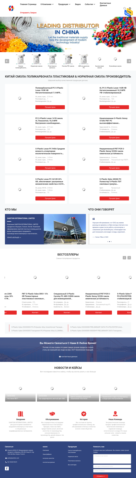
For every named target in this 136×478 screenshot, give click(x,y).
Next (133, 33)
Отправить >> (101, 476)
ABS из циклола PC (83, 67)
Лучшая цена (50, 107)
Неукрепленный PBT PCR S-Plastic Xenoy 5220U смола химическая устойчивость (112, 151)
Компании (46, 450)
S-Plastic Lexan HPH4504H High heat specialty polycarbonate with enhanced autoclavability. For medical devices (96, 326)
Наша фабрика (47, 454)
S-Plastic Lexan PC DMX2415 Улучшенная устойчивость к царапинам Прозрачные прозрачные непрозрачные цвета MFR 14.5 (83, 299)
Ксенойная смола (115, 66)
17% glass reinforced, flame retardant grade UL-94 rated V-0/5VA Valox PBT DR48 (37, 330)
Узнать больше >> (14, 237)
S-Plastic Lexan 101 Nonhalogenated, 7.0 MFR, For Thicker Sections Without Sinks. (96, 330)
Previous (2, 33)
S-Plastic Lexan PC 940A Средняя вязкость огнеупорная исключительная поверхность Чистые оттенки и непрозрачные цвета (50, 153)
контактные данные (49, 462)
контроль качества (48, 458)
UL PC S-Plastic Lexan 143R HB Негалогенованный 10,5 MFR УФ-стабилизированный (113, 90)
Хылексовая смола (99, 67)
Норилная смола (36, 66)
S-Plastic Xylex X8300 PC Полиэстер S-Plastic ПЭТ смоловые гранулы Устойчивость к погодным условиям (111, 184)
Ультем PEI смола (68, 66)
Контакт (20, 313)
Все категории (72, 465)
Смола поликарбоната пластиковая (20, 67)
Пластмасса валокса (52, 67)
